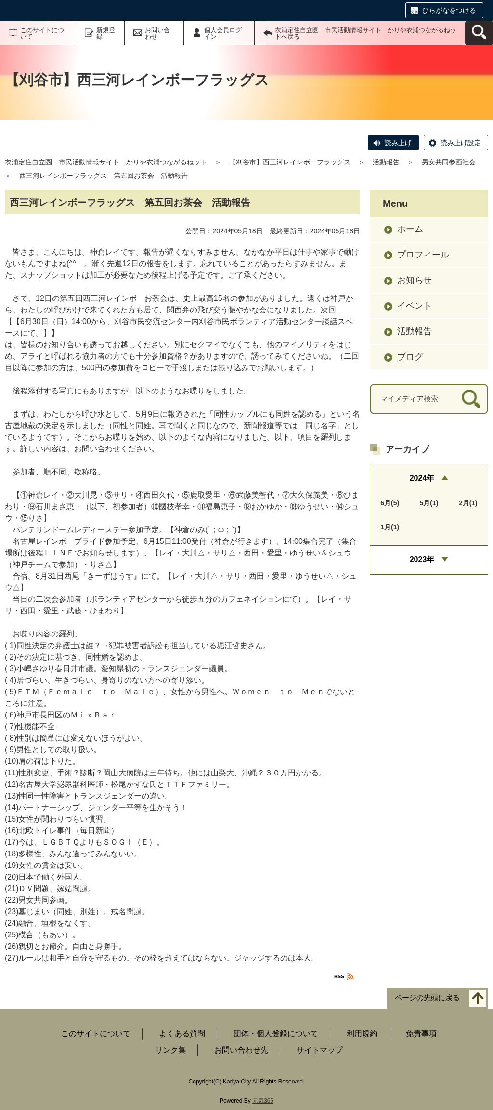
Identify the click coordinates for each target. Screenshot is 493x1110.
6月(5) (389, 503)
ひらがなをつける (449, 10)
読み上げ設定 (461, 143)
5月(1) (429, 503)
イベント (414, 306)
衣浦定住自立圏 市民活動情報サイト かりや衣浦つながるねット (106, 162)
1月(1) (389, 527)
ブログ (410, 357)
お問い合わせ (157, 33)
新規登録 (105, 33)
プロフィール (423, 254)
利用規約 (362, 1033)
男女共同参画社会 (449, 162)
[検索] (471, 399)
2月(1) (468, 503)
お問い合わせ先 (241, 1050)
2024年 (422, 478)
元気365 (262, 1100)
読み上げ (398, 143)
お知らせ (414, 280)
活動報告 (386, 162)
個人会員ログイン (223, 33)
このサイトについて (42, 33)
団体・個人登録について (276, 1033)
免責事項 (421, 1033)
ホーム (410, 229)
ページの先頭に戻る (427, 998)
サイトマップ (320, 1050)
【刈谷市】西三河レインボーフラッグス (289, 162)
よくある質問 (182, 1033)
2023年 (422, 559)
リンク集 (170, 1050)
